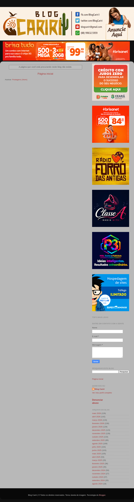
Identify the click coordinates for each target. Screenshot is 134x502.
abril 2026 (96, 417)
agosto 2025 (97, 444)
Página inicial (45, 73)
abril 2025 (96, 457)
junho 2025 (96, 450)
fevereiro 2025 (98, 464)
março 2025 (97, 460)
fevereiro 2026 (98, 423)
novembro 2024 (98, 474)
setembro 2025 (98, 440)
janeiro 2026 (97, 427)
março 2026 (97, 420)
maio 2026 (96, 413)
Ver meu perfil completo (102, 393)
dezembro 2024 (98, 470)
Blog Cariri (100, 389)
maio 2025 (96, 454)
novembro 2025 (98, 433)
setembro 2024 (98, 480)
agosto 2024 (97, 484)
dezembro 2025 (98, 430)
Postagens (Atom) (19, 80)
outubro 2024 (97, 477)
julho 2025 (96, 447)
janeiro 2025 (97, 467)
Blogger (102, 495)
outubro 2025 (97, 437)
